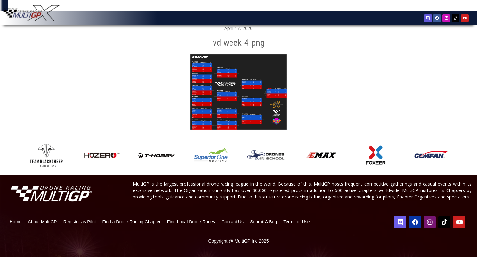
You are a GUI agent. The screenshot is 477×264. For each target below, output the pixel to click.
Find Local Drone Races (191, 228)
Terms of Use (296, 228)
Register (436, 6)
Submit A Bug (263, 228)
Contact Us (233, 228)
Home (15, 228)
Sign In (454, 6)
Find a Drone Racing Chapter (131, 228)
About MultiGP (42, 228)
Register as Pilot (79, 228)
